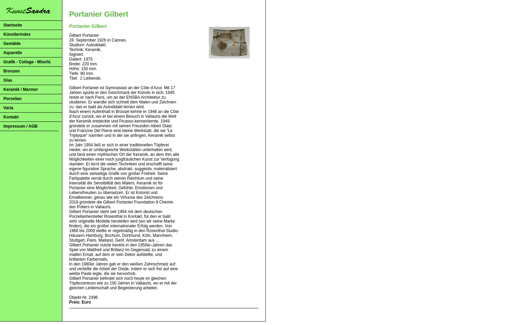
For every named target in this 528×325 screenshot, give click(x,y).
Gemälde (12, 43)
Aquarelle (12, 52)
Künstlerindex (17, 34)
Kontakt (11, 117)
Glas (7, 80)
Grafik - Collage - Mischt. (27, 62)
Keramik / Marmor (20, 89)
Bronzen (11, 71)
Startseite (12, 25)
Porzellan (12, 98)
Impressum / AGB (20, 126)
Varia (8, 107)
